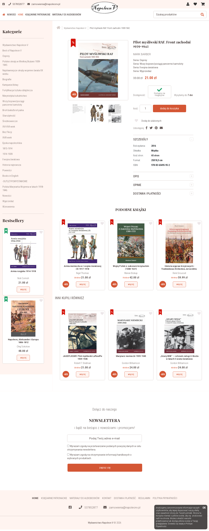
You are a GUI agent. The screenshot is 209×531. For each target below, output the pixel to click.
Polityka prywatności (165, 498)
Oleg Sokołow (23, 346)
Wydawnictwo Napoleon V (15, 45)
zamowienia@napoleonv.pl (121, 507)
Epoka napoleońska (12, 143)
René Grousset (179, 273)
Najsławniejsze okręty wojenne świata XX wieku (22, 72)
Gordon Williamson (131, 363)
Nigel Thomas (82, 273)
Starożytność (8, 115)
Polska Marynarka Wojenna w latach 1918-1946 (22, 188)
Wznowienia (8, 206)
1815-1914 (7, 148)
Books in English (10, 175)
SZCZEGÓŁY (140, 139)
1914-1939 (7, 153)
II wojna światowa (11, 159)
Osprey (6, 56)
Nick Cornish (23, 278)
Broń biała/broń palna (13, 110)
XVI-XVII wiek (8, 126)
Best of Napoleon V (12, 50)
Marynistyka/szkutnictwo (14, 95)
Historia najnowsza (11, 164)
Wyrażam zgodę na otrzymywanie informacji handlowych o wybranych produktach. (99, 456)
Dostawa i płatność (125, 498)
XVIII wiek (7, 137)
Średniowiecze (10, 121)
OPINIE (137, 185)
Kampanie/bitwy (10, 84)
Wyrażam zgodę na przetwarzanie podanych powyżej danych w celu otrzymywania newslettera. (104, 448)
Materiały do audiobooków (66, 14)
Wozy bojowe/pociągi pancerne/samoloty (13, 103)
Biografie (6, 79)
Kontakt (106, 498)
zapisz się (104, 467)
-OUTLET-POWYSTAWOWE (14, 181)
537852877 (88, 507)
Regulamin (144, 498)
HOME (20, 14)
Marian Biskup (131, 273)
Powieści (7, 170)
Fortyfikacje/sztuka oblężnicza (17, 90)
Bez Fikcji (7, 132)
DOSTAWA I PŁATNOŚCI (147, 193)
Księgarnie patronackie (37, 14)
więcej (23, 289)
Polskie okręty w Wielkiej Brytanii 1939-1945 (21, 63)
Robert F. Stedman (82, 363)
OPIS (136, 176)
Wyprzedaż (8, 201)
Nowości (11, 14)
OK (204, 507)
